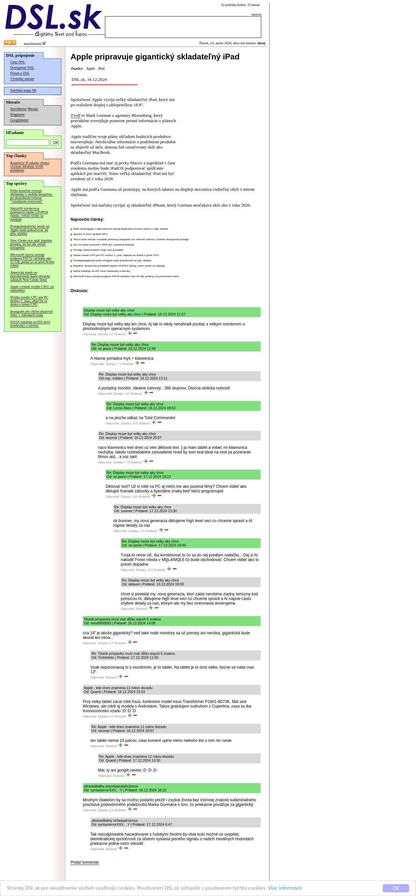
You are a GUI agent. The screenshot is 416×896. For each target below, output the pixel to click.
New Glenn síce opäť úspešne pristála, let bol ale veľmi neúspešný (31, 244)
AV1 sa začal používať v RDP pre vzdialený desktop (103, 244)
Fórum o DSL (20, 73)
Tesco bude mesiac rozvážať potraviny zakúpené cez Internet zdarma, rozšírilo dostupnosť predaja (131, 239)
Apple (90, 68)
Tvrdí (75, 115)
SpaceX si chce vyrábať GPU (90, 234)
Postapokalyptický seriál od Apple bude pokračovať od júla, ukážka (29, 229)
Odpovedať (90, 334)
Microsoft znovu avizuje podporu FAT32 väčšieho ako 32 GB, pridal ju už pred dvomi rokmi (32, 260)
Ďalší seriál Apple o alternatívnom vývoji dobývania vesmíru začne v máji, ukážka (120, 228)
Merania (33, 109)
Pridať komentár (85, 862)
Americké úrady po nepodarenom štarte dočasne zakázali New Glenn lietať (30, 276)
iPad (101, 68)
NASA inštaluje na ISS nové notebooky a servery (30, 323)
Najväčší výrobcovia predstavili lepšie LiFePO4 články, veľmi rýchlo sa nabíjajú (29, 214)
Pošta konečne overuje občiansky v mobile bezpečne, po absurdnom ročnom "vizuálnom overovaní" (31, 196)
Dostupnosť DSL (22, 67)
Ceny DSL (17, 62)
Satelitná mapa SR (23, 90)
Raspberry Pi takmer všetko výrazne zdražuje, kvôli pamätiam (29, 166)
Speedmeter (18, 109)
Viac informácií (285, 888)
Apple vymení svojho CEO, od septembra (32, 288)
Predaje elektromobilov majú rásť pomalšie (98, 250)
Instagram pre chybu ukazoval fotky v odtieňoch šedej (31, 313)
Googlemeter (19, 120)
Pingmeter (17, 114)
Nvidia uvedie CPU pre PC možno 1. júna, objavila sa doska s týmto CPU (29, 300)
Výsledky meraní (22, 79)
